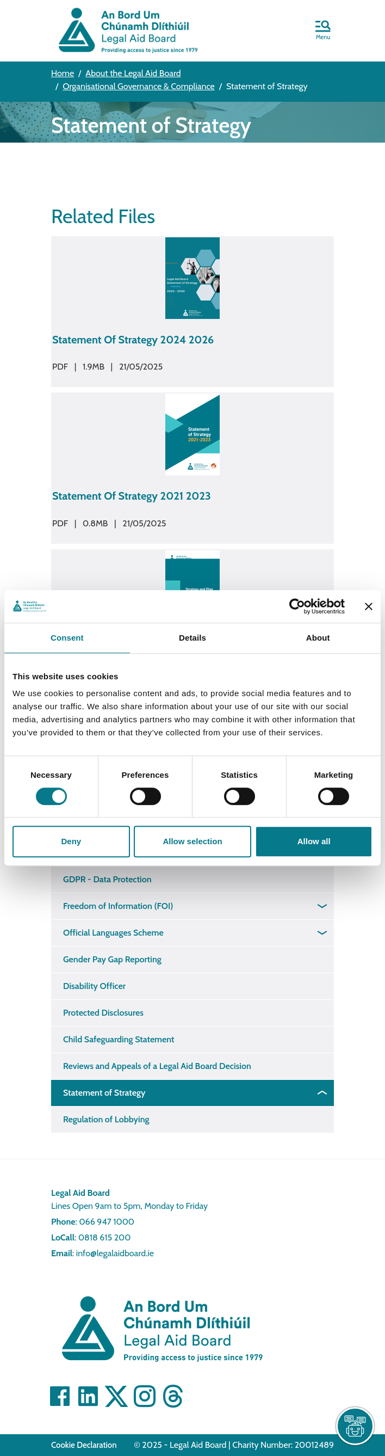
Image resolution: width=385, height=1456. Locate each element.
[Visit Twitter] (116, 1396)
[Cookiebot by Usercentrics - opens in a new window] (297, 606)
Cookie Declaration (84, 1445)
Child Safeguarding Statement (119, 1039)
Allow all (314, 841)
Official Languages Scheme (113, 932)
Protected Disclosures (103, 1012)
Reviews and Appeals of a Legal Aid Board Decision (157, 1066)
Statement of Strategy (104, 1093)
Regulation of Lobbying (106, 1119)
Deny (71, 841)
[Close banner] (368, 606)
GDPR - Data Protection (107, 879)
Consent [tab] (67, 637)
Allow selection (192, 841)
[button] (323, 31)
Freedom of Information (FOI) (118, 906)
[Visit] (144, 1396)
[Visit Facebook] (60, 1396)
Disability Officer (94, 986)
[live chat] (355, 1426)
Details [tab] (192, 637)
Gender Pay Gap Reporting (112, 959)
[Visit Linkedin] (88, 1396)
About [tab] (318, 637)
